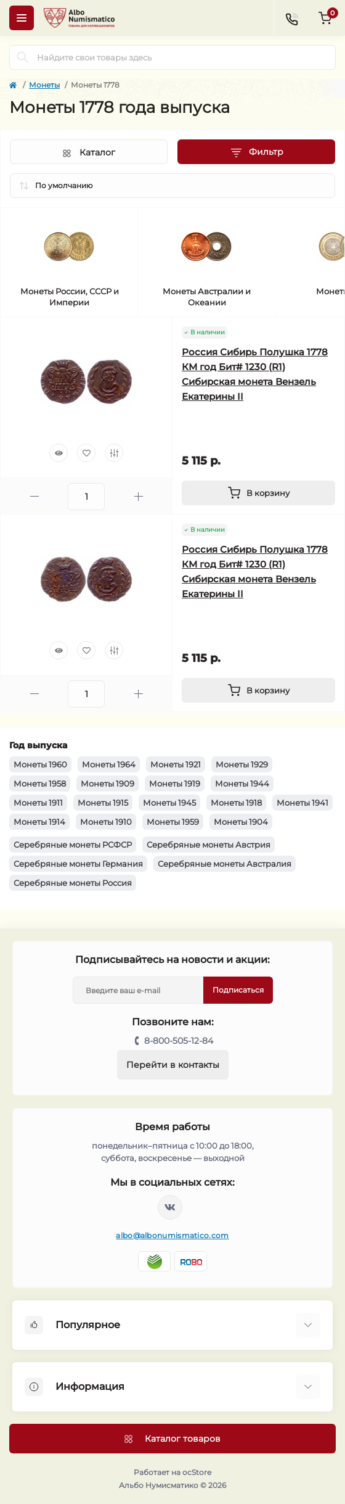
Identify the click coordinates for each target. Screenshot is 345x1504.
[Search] (22, 57)
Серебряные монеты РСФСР (73, 844)
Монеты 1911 (38, 803)
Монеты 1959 (173, 822)
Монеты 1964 (109, 764)
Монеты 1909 (107, 783)
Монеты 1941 (302, 803)
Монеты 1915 (103, 803)
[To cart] (258, 493)
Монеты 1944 (242, 783)
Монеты (44, 84)
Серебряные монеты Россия (73, 883)
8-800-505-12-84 (178, 1040)
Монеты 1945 (169, 803)
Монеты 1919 (174, 783)
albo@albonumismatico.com (172, 1235)
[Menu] (21, 18)
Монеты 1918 (236, 803)
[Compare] (114, 453)
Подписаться (238, 989)
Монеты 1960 (40, 764)
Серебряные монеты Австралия (224, 864)
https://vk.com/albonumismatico (170, 1207)
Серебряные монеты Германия (78, 864)
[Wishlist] (86, 453)
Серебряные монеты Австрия (208, 844)
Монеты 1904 (241, 822)
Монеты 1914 (39, 822)
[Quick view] (58, 453)
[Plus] (138, 496)
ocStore (196, 1472)
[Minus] (34, 496)
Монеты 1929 (242, 764)
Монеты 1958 (40, 783)
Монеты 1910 (106, 822)
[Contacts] (291, 18)
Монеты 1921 (175, 764)
